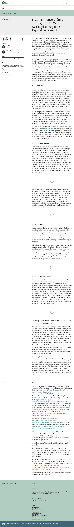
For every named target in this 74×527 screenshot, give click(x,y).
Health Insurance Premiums (38, 519)
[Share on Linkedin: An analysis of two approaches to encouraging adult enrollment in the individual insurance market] (3, 69)
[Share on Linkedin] (6, 38)
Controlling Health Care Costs (40, 500)
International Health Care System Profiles (34, 7)
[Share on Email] (10, 38)
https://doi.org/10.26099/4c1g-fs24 (42, 493)
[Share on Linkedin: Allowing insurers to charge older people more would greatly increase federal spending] (3, 62)
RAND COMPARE (49, 129)
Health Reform (35, 507)
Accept (69, 524)
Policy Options (35, 512)
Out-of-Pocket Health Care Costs (39, 515)
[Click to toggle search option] (65, 3)
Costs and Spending (36, 513)
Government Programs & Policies (39, 511)
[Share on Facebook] (3, 38)
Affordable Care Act (36, 508)
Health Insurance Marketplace (39, 518)
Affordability (35, 514)
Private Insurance (36, 516)
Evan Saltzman (9, 45)
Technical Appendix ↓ (7, 75)
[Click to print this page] (22, 38)
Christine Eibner (9, 50)
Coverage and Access (37, 509)
